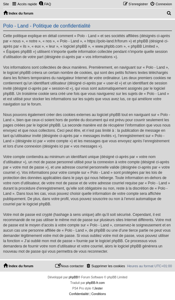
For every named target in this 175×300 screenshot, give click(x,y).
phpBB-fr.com (95, 283)
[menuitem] (45, 4)
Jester (98, 288)
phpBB (73, 277)
